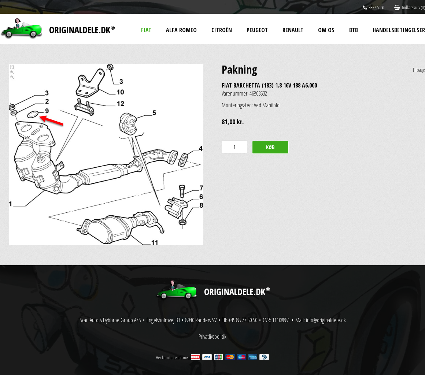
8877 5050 (373, 7)
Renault (292, 30)
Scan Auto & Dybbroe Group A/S (110, 320)
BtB (353, 30)
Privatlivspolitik (212, 337)
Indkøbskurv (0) (409, 7)
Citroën (221, 30)
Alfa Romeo (181, 30)
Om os (326, 30)
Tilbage (419, 69)
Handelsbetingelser (399, 30)
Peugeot (257, 30)
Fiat (146, 30)
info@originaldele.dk (326, 320)
